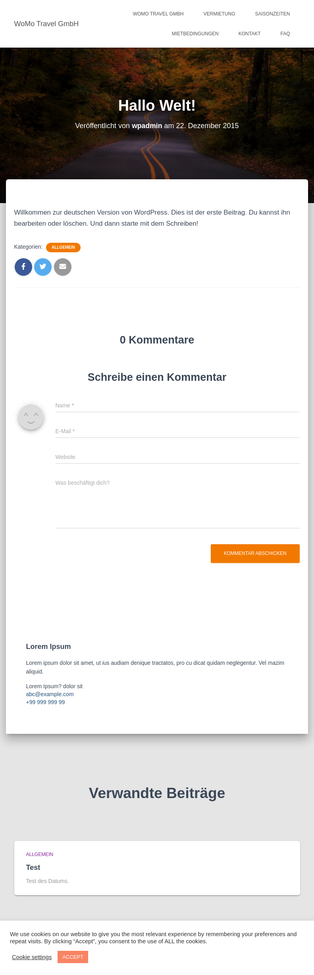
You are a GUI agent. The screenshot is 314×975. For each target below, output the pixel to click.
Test (33, 867)
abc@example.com (50, 694)
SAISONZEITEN (272, 14)
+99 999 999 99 (45, 702)
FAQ (285, 33)
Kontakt (250, 33)
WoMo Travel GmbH (158, 14)
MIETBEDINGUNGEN (195, 33)
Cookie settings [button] (32, 957)
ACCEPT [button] (72, 957)
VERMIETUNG (219, 14)
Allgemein (63, 247)
